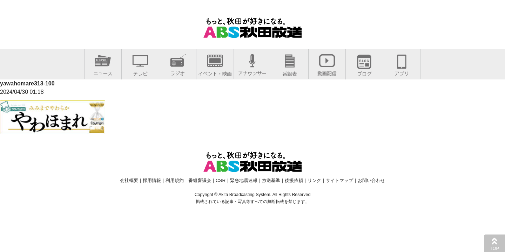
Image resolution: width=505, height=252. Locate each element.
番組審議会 (199, 180)
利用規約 (175, 180)
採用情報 (152, 180)
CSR (220, 180)
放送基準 (271, 180)
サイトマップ (339, 180)
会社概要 (129, 180)
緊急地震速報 (243, 180)
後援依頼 (294, 180)
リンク (314, 180)
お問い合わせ (371, 180)
